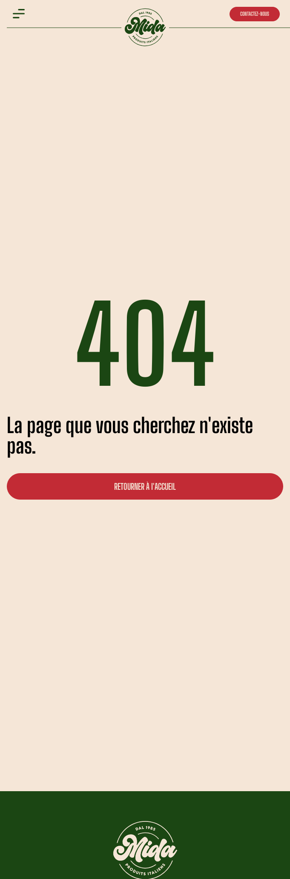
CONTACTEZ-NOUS (254, 14)
